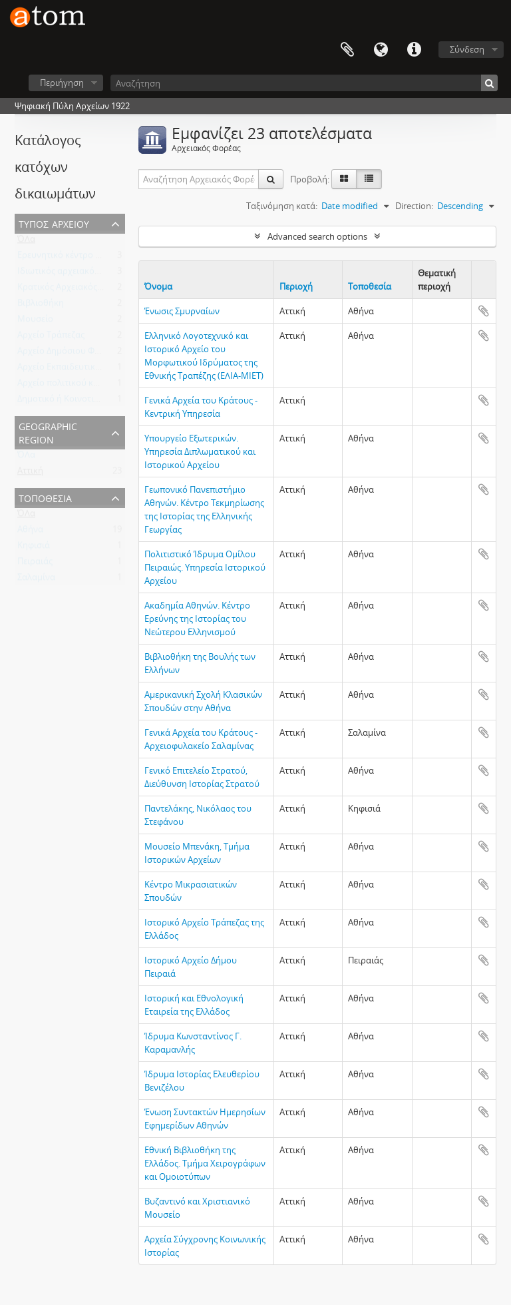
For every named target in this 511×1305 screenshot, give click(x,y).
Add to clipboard (483, 311)
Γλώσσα (380, 50)
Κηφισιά (33, 548)
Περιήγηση (62, 83)
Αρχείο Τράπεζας (51, 338)
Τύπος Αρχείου (54, 223)
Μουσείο (35, 322)
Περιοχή (296, 286)
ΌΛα (26, 242)
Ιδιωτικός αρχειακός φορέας (73, 274)
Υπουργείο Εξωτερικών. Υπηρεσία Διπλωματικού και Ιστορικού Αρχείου (200, 451)
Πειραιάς (35, 564)
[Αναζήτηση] (304, 83)
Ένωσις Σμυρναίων (182, 311)
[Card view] (344, 179)
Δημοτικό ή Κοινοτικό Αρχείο (75, 401)
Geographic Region (48, 431)
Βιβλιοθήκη (40, 306)
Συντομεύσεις (413, 50)
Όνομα (158, 286)
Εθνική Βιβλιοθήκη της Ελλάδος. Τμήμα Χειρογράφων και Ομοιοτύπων (204, 1163)
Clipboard (347, 50)
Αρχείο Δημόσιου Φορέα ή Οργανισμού (95, 354)
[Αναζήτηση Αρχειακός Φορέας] (198, 179)
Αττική (30, 473)
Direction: (414, 206)
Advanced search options (317, 236)
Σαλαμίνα (36, 580)
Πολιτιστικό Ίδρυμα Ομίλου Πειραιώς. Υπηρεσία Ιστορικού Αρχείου (204, 567)
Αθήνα (30, 532)
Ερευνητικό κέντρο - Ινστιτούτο (80, 258)
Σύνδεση (467, 49)
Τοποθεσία (45, 497)
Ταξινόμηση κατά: (281, 206)
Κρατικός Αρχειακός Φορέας (73, 290)
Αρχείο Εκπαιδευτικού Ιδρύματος (83, 370)
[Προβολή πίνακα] (369, 179)
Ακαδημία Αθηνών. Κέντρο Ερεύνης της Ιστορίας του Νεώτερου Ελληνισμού (197, 618)
